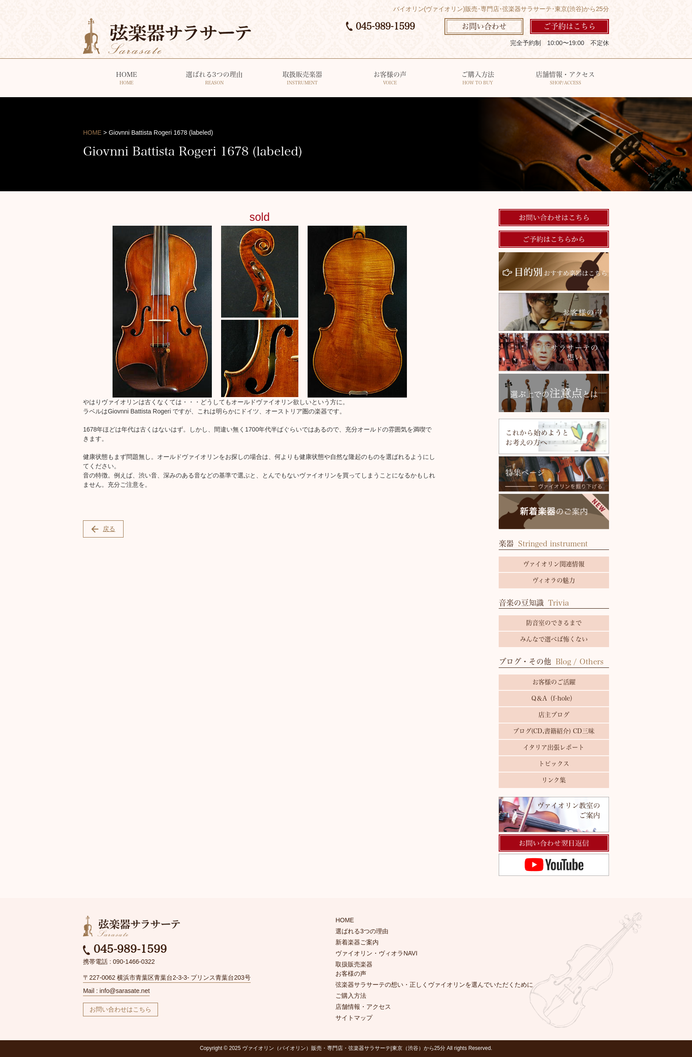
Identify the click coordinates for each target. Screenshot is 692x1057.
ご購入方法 (477, 79)
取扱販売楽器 (302, 79)
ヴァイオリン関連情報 (553, 564)
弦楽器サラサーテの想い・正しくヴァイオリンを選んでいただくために (434, 984)
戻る (103, 529)
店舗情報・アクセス (565, 79)
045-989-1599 (380, 26)
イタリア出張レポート (553, 747)
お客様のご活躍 (553, 682)
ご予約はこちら (569, 26)
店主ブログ (553, 715)
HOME (126, 79)
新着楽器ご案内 (357, 942)
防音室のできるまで (554, 623)
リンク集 (554, 780)
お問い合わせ (484, 26)
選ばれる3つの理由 (214, 79)
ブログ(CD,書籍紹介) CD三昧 (553, 731)
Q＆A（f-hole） (553, 698)
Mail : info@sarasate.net (116, 990)
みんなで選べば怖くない (554, 639)
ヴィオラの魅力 (553, 580)
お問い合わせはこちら (120, 1009)
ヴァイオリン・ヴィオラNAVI (376, 953)
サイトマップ (353, 1017)
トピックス (553, 764)
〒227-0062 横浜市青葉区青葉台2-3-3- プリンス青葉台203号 (167, 977)
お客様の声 (389, 79)
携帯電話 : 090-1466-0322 (119, 961)
